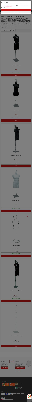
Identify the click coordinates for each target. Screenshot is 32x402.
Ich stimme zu (16, 9)
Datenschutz (6, 7)
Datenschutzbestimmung (8, 6)
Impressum (2, 7)
